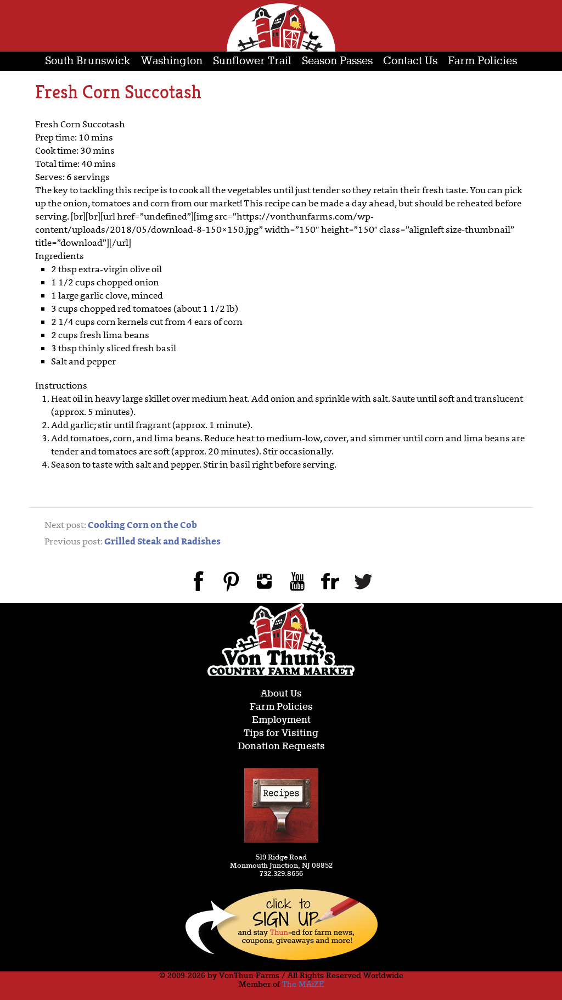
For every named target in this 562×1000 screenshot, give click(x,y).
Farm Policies (482, 61)
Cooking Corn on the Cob (142, 526)
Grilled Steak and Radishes (162, 542)
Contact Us (410, 61)
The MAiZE (303, 985)
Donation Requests (281, 746)
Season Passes (337, 61)
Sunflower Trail (252, 61)
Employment (281, 720)
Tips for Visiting (281, 733)
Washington (172, 61)
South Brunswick (88, 61)
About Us (281, 694)
